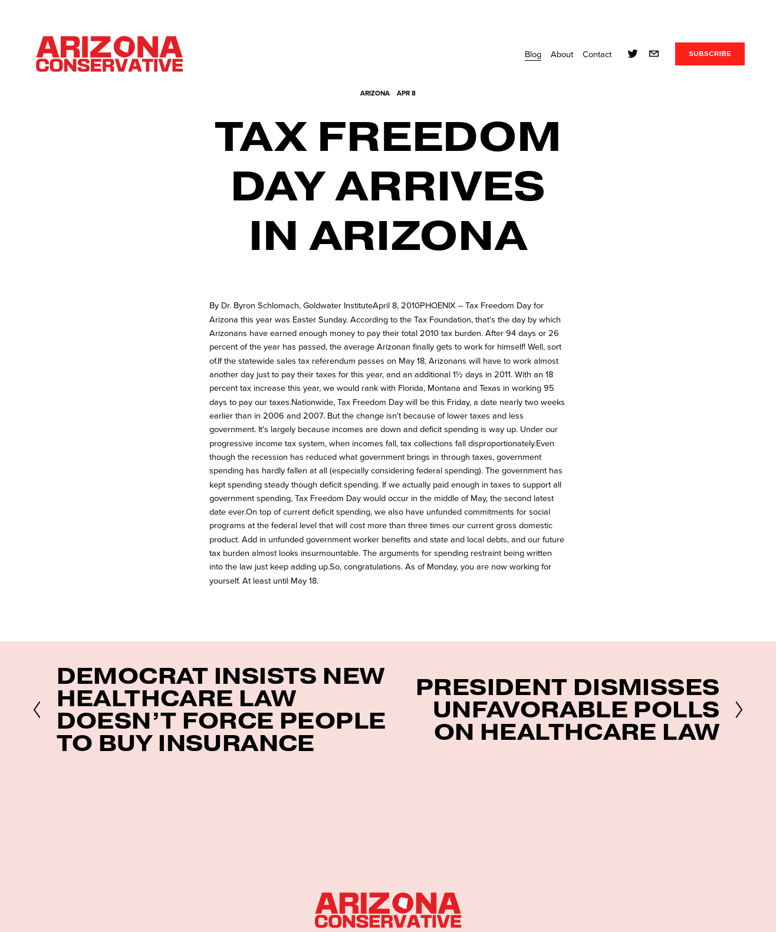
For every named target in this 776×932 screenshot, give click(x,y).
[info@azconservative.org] (654, 54)
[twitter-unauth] (633, 54)
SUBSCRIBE (710, 53)
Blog (533, 54)
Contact (597, 54)
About (562, 54)
